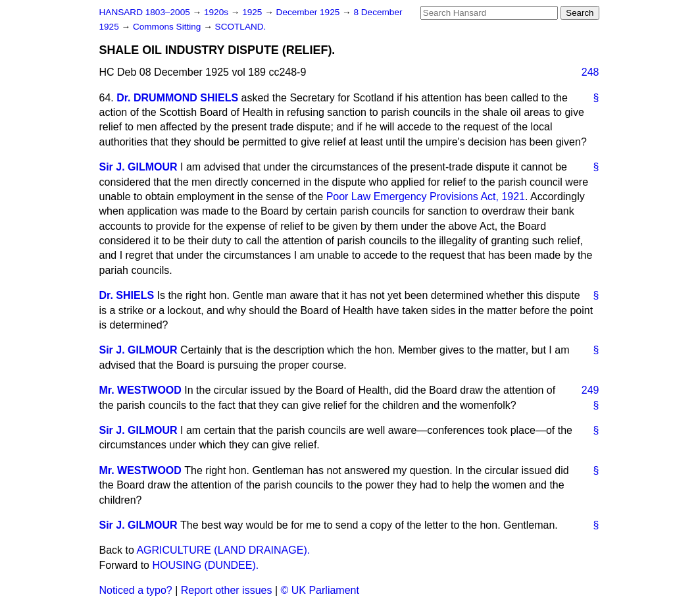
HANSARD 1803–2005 (144, 12)
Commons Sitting (168, 27)
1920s (217, 12)
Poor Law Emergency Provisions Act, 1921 (425, 196)
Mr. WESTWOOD (140, 390)
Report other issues (226, 590)
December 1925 (309, 12)
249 (590, 390)
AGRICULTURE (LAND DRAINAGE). (223, 550)
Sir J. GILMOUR (138, 166)
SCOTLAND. (240, 27)
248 (590, 72)
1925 (253, 12)
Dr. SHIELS (127, 295)
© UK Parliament (320, 590)
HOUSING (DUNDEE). (205, 565)
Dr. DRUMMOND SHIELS (177, 97)
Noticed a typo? (135, 590)
